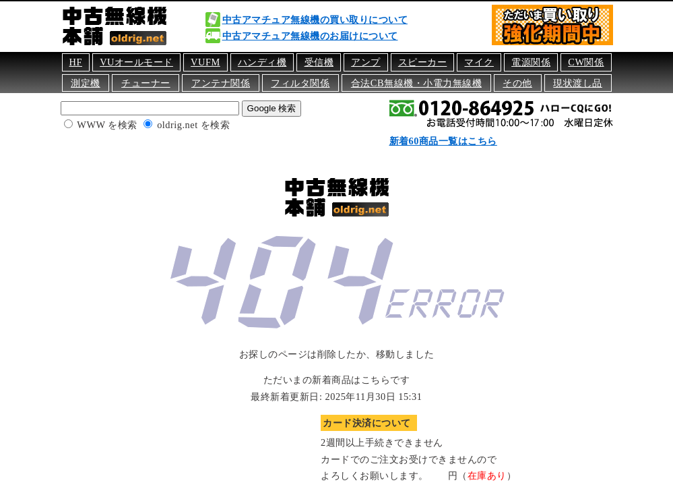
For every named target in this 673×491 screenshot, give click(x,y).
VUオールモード (136, 62)
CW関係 (586, 62)
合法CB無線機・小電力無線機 (416, 83)
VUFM (205, 62)
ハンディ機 (262, 62)
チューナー (145, 83)
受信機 (319, 62)
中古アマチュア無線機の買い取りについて (315, 19)
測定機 (85, 83)
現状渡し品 (577, 83)
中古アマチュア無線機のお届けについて (310, 35)
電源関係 (530, 62)
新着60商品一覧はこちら (443, 141)
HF (75, 62)
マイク (479, 62)
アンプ (366, 62)
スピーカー (422, 62)
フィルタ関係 (300, 83)
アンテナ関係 (220, 83)
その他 (517, 83)
